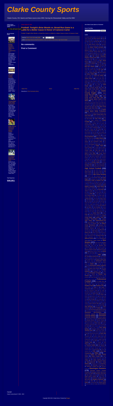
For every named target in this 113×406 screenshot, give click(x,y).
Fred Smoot (102, 148)
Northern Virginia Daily (101, 259)
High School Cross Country (99, 166)
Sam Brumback (94, 300)
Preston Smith (93, 277)
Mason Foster (95, 229)
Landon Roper (91, 210)
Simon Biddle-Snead (102, 321)
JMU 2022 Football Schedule (10, 76)
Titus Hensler (101, 340)
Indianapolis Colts (94, 179)
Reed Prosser (88, 287)
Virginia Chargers (95, 356)
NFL (99, 255)
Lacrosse (90, 208)
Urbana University (95, 348)
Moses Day (93, 245)
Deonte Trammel (103, 133)
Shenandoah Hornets (99, 310)
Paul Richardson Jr (93, 269)
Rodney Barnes (92, 297)
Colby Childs (98, 118)
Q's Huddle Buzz (100, 281)
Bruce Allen (99, 63)
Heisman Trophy (101, 163)
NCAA (104, 251)
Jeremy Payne (92, 192)
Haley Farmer (89, 160)
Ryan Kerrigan (92, 299)
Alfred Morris (91, 41)
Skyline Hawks (97, 322)
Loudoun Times (99, 217)
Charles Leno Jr (88, 81)
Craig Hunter (101, 126)
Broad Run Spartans (39, 39)
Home (50, 88)
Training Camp (88, 342)
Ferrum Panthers (88, 147)
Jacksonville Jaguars (98, 183)
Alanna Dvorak (87, 39)
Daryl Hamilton (87, 132)
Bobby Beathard (92, 54)
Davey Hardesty (101, 132)
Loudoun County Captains (95, 215)
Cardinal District (93, 69)
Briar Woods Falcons (29, 39)
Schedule (103, 303)
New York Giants (91, 252)
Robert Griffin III (100, 294)
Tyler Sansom (101, 345)
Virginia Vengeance (97, 359)
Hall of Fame (97, 160)
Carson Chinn (97, 71)
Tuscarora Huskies (90, 345)
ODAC (92, 264)
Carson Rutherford (94, 72)
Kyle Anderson (103, 205)
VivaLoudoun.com (91, 362)
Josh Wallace (96, 199)
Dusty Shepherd (96, 139)
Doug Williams (99, 136)
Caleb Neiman (96, 68)
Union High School (95, 346)
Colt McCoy (101, 123)
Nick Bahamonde (94, 256)
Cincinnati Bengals (94, 87)
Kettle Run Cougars (89, 204)
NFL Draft (87, 256)
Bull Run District (89, 66)
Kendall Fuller (94, 202)
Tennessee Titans (88, 336)
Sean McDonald (89, 306)
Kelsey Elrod (87, 202)
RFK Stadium (103, 288)
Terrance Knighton (97, 336)
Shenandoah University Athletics (95, 314)
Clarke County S (101, 94)
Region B (96, 287)
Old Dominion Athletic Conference (98, 265)
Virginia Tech (88, 359)
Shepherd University (101, 318)
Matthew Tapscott (95, 232)
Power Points (101, 275)
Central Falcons (89, 78)
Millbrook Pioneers (89, 238)
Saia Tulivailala (99, 299)
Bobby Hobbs (99, 54)
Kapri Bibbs (102, 201)
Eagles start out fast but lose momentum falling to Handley (12, 129)
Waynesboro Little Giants (100, 373)
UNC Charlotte (87, 346)
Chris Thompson (96, 86)
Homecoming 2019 (100, 176)
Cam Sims (102, 68)
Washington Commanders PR (99, 365)
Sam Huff (100, 300)
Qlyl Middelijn (88, 282)
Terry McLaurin (93, 337)
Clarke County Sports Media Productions (95, 110)
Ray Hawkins (101, 284)
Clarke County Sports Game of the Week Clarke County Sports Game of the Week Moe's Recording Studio (95, 102)
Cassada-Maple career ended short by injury (12, 102)
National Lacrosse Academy (95, 251)
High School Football (62, 39)
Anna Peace (96, 42)
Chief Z (86, 82)
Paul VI (99, 269)
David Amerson (88, 133)
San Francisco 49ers (94, 303)
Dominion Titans (97, 135)
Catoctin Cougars (88, 75)
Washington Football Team (93, 366)
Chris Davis (89, 84)
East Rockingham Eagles (96, 141)
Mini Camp (98, 238)
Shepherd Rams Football (91, 318)
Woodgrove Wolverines (97, 379)
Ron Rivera (99, 297)
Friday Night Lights (99, 150)
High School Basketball (99, 165)
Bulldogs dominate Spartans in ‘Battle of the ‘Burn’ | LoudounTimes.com (12, 48)
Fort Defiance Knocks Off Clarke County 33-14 (11, 158)
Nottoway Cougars (97, 262)
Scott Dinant (95, 305)
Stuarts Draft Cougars (100, 330)
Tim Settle (94, 340)
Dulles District (55, 39)
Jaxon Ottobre (93, 189)
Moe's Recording (98, 242)
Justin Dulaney (96, 201)
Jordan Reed (95, 198)
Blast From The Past (99, 53)
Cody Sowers (89, 118)
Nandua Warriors (101, 248)
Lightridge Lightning (93, 214)
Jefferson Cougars (89, 190)
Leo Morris (92, 211)
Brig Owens (104, 62)
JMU (91, 193)
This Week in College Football (99, 339)
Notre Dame (89, 262)
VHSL (94, 351)
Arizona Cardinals (93, 45)
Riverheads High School (99, 291)
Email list (92, 142)
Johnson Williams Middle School (91, 196)
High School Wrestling (99, 174)
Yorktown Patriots (102, 382)
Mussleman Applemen (101, 246)
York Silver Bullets (93, 382)
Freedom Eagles (88, 150)
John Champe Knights (89, 195)
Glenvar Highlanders (96, 156)
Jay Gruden (101, 189)
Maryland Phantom (101, 226)
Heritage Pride (88, 165)
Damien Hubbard (90, 129)
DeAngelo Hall (95, 133)
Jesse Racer (99, 192)
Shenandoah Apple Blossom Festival (98, 309)
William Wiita (101, 376)
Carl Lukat (100, 69)
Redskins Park (89, 285)
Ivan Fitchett (93, 182)
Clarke (102, 87)
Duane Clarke (91, 138)
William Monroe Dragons (90, 376)
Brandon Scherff (98, 59)
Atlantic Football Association (97, 47)
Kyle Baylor (88, 207)
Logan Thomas (102, 214)
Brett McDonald (93, 60)
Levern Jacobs (88, 213)
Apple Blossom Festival (94, 44)
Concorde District (88, 124)
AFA (103, 38)
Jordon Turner (103, 198)
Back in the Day (101, 48)
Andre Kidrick (89, 42)
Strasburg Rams (89, 330)
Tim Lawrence (87, 340)
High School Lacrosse (97, 170)
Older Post (76, 88)
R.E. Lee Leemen (96, 282)
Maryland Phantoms (89, 228)
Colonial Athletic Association (90, 123)
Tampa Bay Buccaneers (94, 333)
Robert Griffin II (93, 294)
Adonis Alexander (88, 38)
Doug (104, 135)
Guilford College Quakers (101, 159)
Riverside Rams (88, 293)
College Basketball (95, 120)
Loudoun (86, 215)
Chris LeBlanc (97, 84)
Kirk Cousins (95, 205)
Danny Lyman (94, 130)
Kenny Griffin (101, 202)
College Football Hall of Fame (99, 121)
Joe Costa (103, 193)
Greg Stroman (92, 159)
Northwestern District (101, 260)
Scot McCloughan (88, 305)
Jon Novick (102, 196)
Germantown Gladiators (96, 154)
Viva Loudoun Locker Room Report (98, 360)
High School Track (97, 172)
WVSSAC (86, 380)
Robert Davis (95, 293)
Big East (92, 53)
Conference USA (97, 124)
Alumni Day (104, 41)
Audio (95, 48)
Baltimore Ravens (89, 50)
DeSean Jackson (89, 135)
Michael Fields (92, 235)
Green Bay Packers (95, 157)
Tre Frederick (98, 342)
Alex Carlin (94, 39)
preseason (87, 277)
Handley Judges (95, 162)
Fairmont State (103, 144)
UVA (91, 349)
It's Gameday (87, 182)
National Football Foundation (91, 249)
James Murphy (100, 186)
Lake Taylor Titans (97, 208)
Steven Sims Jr (93, 327)
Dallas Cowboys (103, 127)
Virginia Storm (101, 357)
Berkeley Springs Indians (95, 51)
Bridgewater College (95, 62)
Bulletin (100, 66)
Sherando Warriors (90, 320)
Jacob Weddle (98, 184)
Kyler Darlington (97, 207)
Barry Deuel (97, 50)
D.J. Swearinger (94, 127)
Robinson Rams (95, 296)
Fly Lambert (96, 147)
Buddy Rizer (92, 65)
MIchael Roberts (100, 235)
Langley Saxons (99, 210)
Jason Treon (87, 189)
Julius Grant (103, 199)
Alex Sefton (100, 39)
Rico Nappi (102, 290)
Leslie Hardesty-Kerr (100, 211)
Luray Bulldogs (88, 223)
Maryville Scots (88, 229)
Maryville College (100, 228)
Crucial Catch (87, 127)
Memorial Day (103, 232)
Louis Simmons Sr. (92, 222)
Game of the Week (90, 153)
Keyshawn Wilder (98, 204)
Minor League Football (95, 240)
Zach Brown (88, 383)
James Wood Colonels (90, 187)
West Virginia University (91, 374)
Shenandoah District (90, 310)
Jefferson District (98, 190)
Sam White (91, 302)
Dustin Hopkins (88, 139)
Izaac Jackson (100, 182)
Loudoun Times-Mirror (91, 219)
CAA (90, 68)
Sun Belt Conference (95, 331)
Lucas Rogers (101, 222)
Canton (86, 69)
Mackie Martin (96, 223)
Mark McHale (92, 226)
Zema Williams (103, 383)
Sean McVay (98, 306)
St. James (87, 325)
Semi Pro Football (95, 308)
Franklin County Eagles (93, 148)
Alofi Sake (97, 41)
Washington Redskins (97, 368)
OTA (101, 266)
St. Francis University (100, 324)
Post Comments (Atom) (33, 91)
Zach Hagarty (95, 383)
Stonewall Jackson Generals (98, 328)
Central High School (100, 78)
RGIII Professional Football (91, 290)
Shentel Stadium (102, 317)
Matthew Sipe (88, 232)
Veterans (103, 349)
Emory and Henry (99, 142)
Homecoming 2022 (88, 177)
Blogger (68, 398)
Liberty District (96, 213)
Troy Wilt (104, 343)
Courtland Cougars (93, 126)
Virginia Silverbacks (93, 357)
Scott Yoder (101, 305)
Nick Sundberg (103, 256)
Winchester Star (95, 377)
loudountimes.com (101, 220)
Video (96, 353)
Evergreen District (94, 144)
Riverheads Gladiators (89, 291)
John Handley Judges (100, 195)
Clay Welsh (97, 117)
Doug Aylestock (89, 136)
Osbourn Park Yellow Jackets (92, 266)
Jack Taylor (90, 183)
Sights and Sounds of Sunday (90, 321)
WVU (92, 380)
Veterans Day (87, 351)
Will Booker (101, 374)
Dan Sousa (98, 129)
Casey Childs (90, 74)
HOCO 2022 (90, 176)
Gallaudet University (100, 151)
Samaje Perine (97, 302)
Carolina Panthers (88, 71)
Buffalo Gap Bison (100, 65)
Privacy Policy (100, 277)
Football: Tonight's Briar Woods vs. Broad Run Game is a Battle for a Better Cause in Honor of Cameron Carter (47, 28)
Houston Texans (97, 177)
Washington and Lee (95, 363)
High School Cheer (88, 166)
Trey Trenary (98, 343)
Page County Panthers (95, 268)
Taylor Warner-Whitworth (99, 334)
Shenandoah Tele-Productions (93, 312)
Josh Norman (89, 199)
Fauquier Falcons (89, 145)
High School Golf (88, 170)
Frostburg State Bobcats (89, 151)
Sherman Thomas (100, 320)
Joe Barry (97, 193)
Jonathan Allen (88, 198)
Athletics (99, 45)
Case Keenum (103, 72)
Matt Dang (102, 229)
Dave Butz (94, 132)
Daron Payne (101, 130)
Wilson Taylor (87, 377)
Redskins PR (99, 285)
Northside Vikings (90, 260)
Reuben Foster (96, 288)
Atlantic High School (89, 48)
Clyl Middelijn (103, 117)
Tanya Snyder (89, 334)
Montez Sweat (98, 243)
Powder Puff (94, 275)
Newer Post (24, 88)
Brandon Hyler (89, 59)
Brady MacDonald (102, 57)
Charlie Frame (95, 81)
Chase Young (102, 81)
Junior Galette (89, 201)
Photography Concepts (94, 272)
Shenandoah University (90, 314)
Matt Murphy (95, 230)
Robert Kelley (87, 296)
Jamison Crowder (100, 187)
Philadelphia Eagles (97, 271)
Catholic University (100, 74)
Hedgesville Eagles (92, 163)
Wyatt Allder (98, 380)
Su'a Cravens (87, 331)
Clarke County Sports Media (95, 109)
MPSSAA (93, 246)
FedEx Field (99, 145)
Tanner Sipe (103, 333)
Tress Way (92, 343)
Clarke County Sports (43, 9)
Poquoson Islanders (91, 274)
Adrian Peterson (96, 38)
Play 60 (104, 272)
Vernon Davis (97, 349)
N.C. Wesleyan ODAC (90, 248)
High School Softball (98, 171)
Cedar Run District (48, 39)
